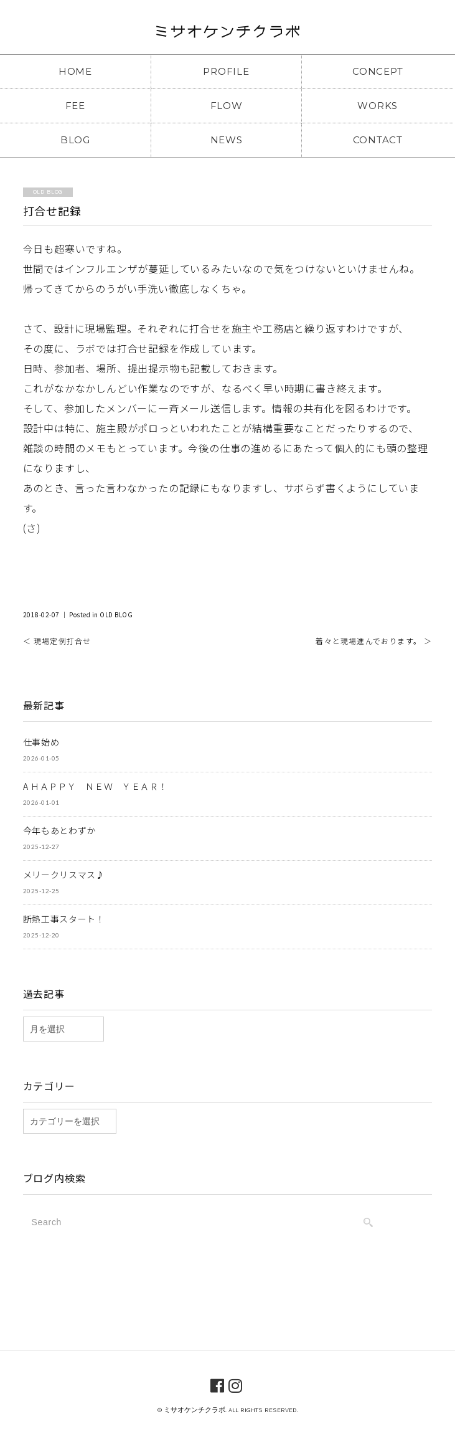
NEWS (226, 140)
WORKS (377, 105)
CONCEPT (377, 71)
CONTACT (378, 140)
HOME (75, 71)
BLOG (75, 140)
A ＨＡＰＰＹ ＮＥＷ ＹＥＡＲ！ (95, 786)
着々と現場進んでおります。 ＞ (374, 640)
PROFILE (226, 71)
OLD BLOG (116, 614)
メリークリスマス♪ (64, 874)
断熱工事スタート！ (64, 919)
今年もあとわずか (59, 830)
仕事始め (41, 742)
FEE (75, 105)
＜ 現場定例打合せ (57, 640)
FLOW (226, 105)
